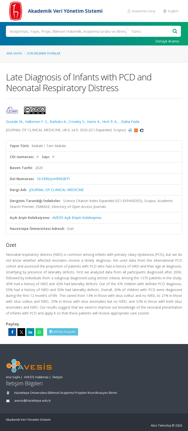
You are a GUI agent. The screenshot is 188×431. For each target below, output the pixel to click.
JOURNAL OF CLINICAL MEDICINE (56, 189)
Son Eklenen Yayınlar (43, 53)
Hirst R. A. (109, 121)
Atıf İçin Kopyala (62, 332)
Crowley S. (77, 121)
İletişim (57, 377)
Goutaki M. (14, 121)
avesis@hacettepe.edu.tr (32, 401)
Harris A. (93, 121)
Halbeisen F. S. (36, 121)
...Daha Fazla (129, 121)
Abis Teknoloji (161, 425)
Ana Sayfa (14, 53)
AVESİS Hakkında (36, 377)
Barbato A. (58, 121)
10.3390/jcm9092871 (53, 178)
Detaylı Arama (167, 41)
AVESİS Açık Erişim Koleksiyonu (76, 217)
